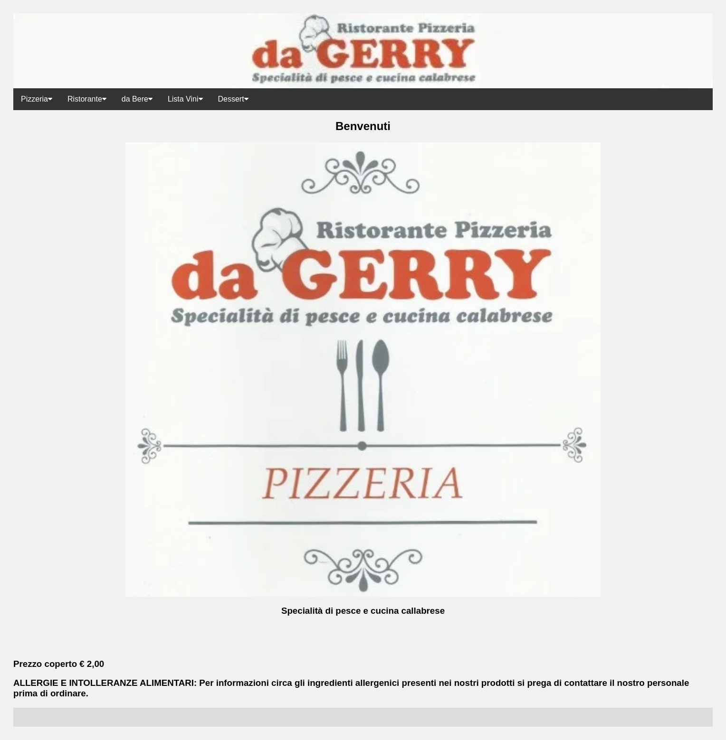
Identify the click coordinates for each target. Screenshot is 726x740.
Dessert (233, 99)
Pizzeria (36, 99)
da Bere (137, 99)
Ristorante (86, 99)
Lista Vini (185, 99)
